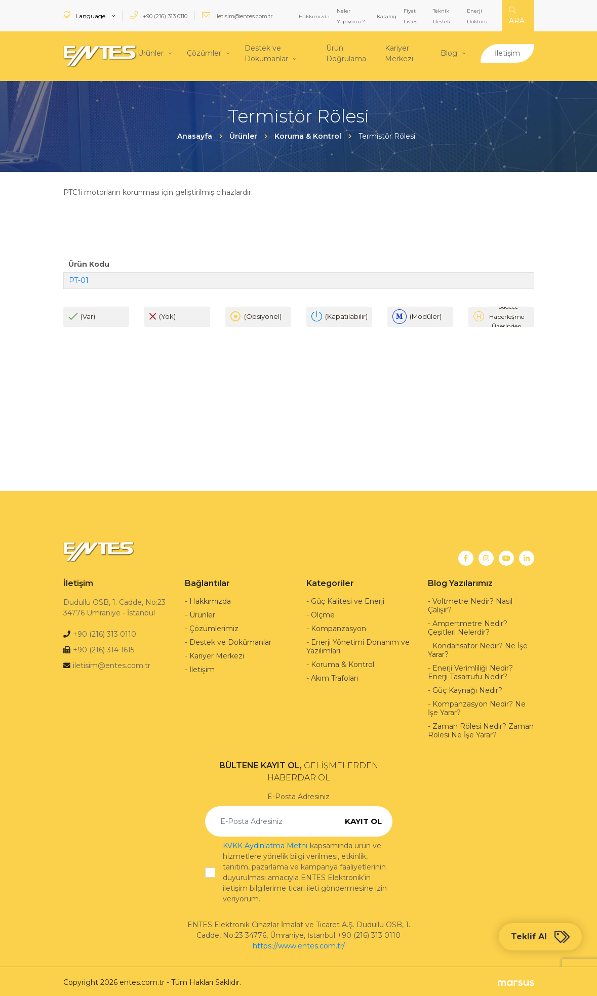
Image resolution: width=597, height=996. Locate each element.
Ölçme (323, 612)
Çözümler (204, 52)
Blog (449, 52)
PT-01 (79, 277)
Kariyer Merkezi (399, 52)
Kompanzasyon (338, 626)
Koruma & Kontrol (342, 662)
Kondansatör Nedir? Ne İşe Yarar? (478, 648)
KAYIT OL (363, 819)
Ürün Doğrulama (346, 52)
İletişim (507, 52)
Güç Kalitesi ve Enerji (347, 599)
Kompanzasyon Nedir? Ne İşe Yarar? (477, 706)
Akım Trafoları (334, 676)
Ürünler (151, 52)
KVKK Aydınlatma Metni (265, 843)
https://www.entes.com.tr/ (299, 943)
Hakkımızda (314, 16)
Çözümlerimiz (213, 626)
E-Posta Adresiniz (298, 794)
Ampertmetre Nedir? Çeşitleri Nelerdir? (467, 626)
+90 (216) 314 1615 (103, 647)
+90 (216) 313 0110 (158, 15)
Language (85, 15)
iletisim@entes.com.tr (237, 15)
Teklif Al (540, 937)
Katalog (386, 16)
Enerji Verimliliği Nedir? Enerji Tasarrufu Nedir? (470, 670)
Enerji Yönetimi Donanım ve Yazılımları (358, 644)
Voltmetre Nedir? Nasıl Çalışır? (470, 603)
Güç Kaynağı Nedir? (467, 688)
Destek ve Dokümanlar (266, 52)
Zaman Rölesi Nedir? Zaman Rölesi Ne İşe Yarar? (481, 728)
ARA (517, 16)
